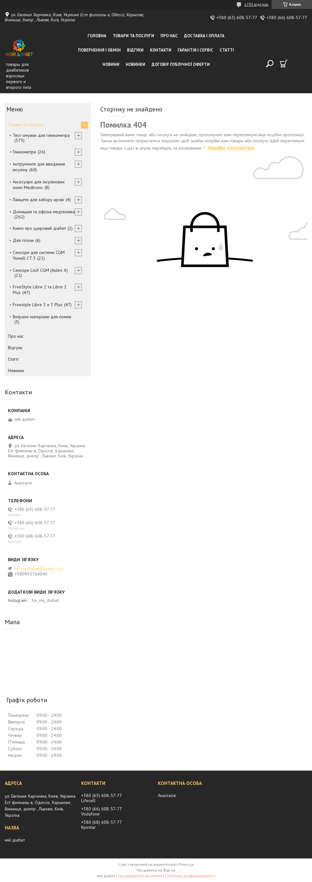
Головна (97, 36)
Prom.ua (186, 864)
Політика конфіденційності (191, 875)
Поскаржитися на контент (141, 875)
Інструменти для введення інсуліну (39, 167)
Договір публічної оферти (181, 64)
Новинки (135, 64)
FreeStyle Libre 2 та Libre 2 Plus (40, 289)
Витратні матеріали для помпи (42, 317)
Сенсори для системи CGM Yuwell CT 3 (39, 255)
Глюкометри (24, 152)
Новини (111, 64)
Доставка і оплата (204, 36)
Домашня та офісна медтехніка (44, 212)
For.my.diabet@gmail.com (38, 568)
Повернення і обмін (99, 50)
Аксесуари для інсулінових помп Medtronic (39, 184)
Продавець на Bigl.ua (156, 870)
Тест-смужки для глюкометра (41, 135)
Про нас (169, 36)
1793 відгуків (256, 4)
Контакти (160, 50)
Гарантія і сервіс (195, 50)
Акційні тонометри (231, 147)
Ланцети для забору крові (38, 199)
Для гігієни (23, 240)
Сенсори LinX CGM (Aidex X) (40, 270)
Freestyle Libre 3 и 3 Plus (37, 304)
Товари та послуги (133, 36)
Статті (227, 50)
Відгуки (135, 50)
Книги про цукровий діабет (39, 228)
